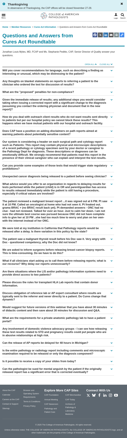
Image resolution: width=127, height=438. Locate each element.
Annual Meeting (51, 399)
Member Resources (21, 27)
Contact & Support (10, 404)
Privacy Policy (29, 406)
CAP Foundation (51, 395)
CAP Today (70, 399)
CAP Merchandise (73, 395)
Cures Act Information (45, 27)
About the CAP (8, 390)
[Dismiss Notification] (122, 4)
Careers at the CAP (10, 399)
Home (5, 27)
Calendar (6, 395)
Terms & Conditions (31, 401)
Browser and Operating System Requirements (31, 393)
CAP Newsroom (51, 404)
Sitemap (6, 408)
